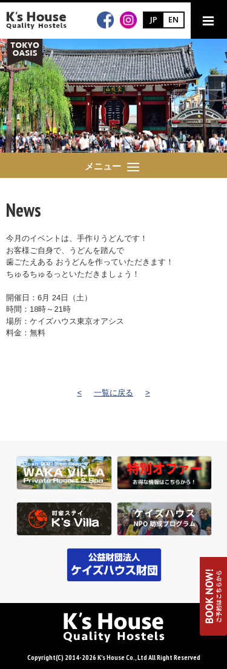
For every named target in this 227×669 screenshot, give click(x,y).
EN (173, 19)
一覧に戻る (113, 392)
